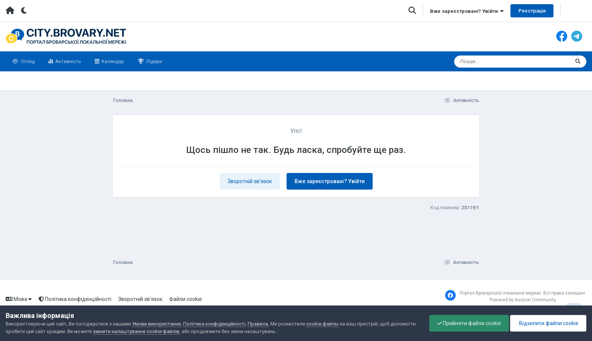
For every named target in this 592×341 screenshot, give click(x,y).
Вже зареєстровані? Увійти (467, 11)
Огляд (27, 61)
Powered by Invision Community (523, 299)
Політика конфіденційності (75, 299)
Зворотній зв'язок (250, 181)
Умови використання (156, 324)
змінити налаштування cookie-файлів (136, 331)
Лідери (153, 61)
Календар (112, 61)
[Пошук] (497, 62)
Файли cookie (185, 299)
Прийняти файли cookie (469, 323)
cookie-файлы (322, 324)
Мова (19, 299)
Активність (67, 61)
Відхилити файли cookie (548, 323)
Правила (258, 324)
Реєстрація (532, 11)
